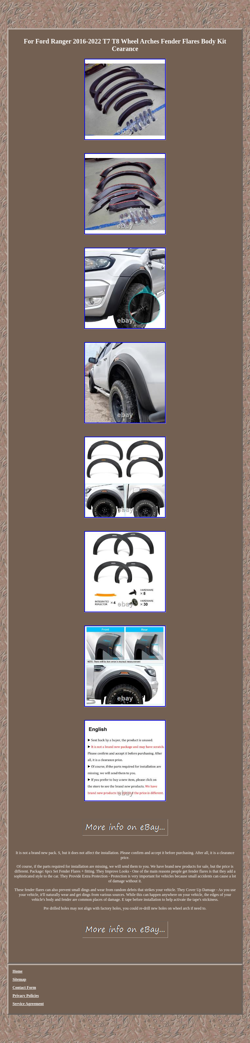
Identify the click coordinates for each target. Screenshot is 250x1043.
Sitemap (19, 979)
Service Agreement (28, 1003)
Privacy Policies (25, 995)
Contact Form (24, 987)
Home (17, 971)
